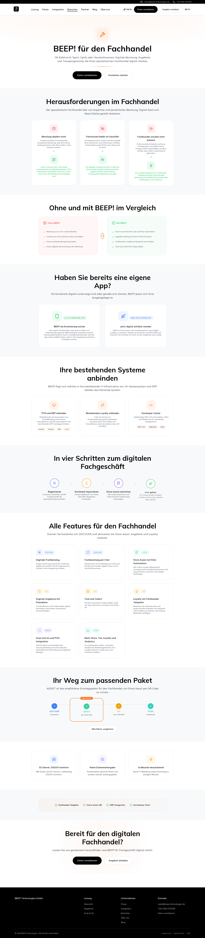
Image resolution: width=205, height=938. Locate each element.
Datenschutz (179, 933)
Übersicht (88, 904)
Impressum (166, 933)
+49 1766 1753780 (166, 908)
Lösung (35, 9)
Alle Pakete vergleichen (102, 732)
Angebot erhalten (170, 9)
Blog (94, 9)
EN (187, 9)
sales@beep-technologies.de (171, 904)
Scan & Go (89, 913)
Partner (85, 9)
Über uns (105, 9)
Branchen (72, 9)
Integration (58, 9)
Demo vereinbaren (145, 9)
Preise (45, 9)
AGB (188, 933)
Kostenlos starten (118, 75)
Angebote (88, 908)
